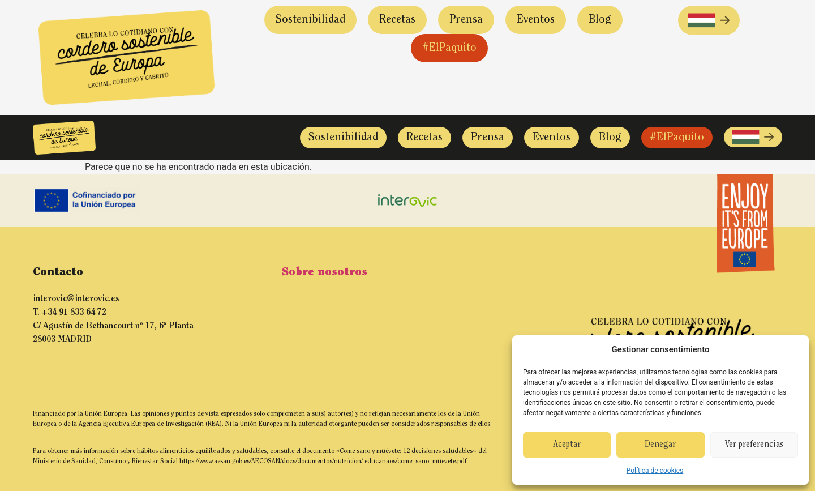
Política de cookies (655, 471)
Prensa (466, 19)
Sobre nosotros (324, 272)
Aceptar (567, 445)
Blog (600, 19)
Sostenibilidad (310, 19)
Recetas (397, 19)
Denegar (660, 445)
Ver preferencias (754, 445)
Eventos (536, 19)
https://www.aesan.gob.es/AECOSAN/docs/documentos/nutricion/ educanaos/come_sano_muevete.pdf (322, 461)
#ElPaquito (449, 48)
